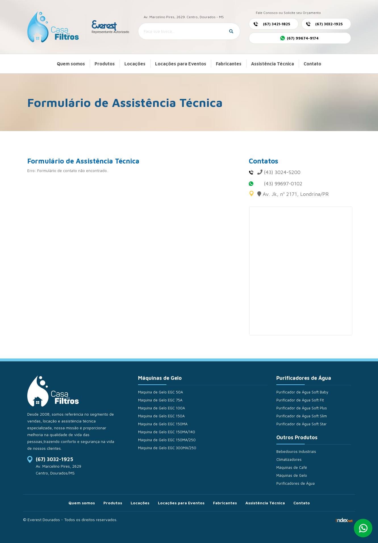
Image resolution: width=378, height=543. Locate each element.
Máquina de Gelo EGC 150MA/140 (166, 432)
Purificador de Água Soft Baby (302, 392)
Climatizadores (289, 459)
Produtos (105, 63)
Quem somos (71, 63)
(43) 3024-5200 (282, 172)
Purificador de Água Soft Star (301, 424)
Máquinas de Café (291, 467)
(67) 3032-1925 (54, 459)
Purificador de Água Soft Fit (300, 400)
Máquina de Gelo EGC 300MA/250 (167, 447)
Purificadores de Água (295, 483)
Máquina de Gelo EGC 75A (160, 400)
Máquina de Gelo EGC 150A (161, 416)
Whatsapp (363, 528)
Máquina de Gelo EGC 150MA (162, 424)
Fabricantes (228, 63)
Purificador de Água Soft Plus (301, 408)
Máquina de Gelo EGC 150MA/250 (167, 440)
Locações (134, 63)
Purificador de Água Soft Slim (301, 416)
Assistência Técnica (272, 63)
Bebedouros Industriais (296, 451)
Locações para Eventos (180, 63)
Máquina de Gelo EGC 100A (161, 408)
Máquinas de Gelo (291, 475)
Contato (312, 63)
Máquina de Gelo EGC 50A (160, 392)
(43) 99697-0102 (283, 183)
